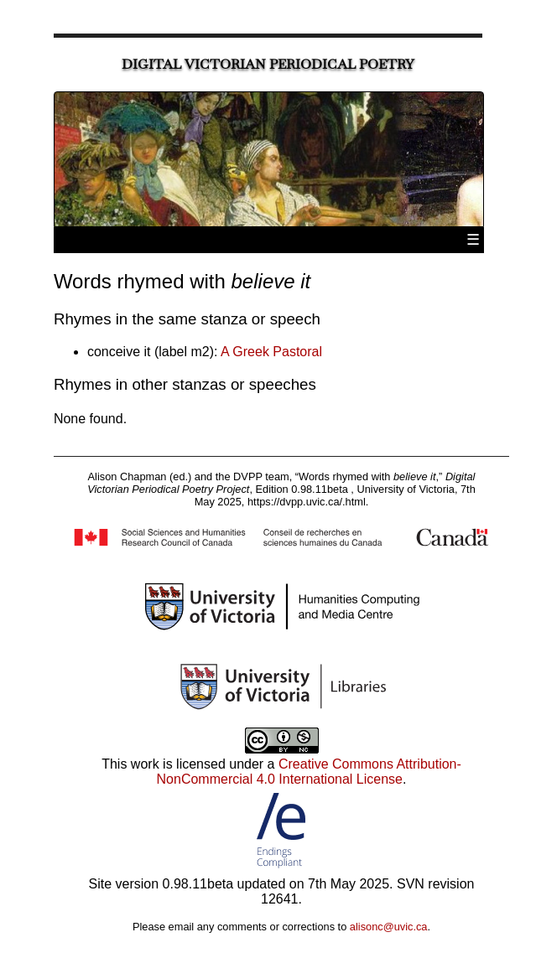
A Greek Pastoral (271, 351)
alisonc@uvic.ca (389, 926)
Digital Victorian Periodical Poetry (268, 64)
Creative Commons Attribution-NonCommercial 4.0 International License (309, 771)
